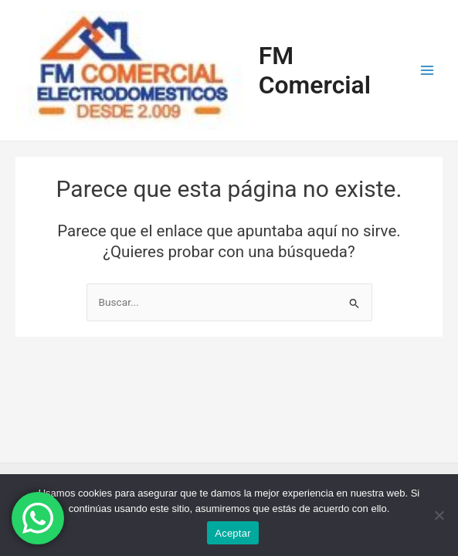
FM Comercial (315, 70)
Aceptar (233, 533)
